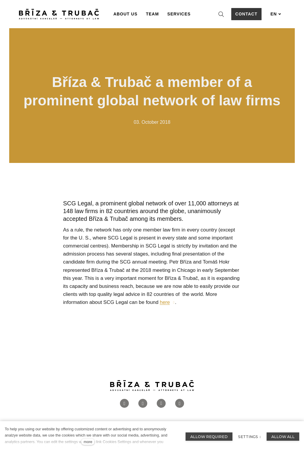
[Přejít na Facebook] (124, 403)
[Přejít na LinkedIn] (161, 403)
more (88, 442)
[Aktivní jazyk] (275, 14)
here (165, 302)
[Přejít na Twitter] (179, 403)
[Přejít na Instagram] (142, 403)
